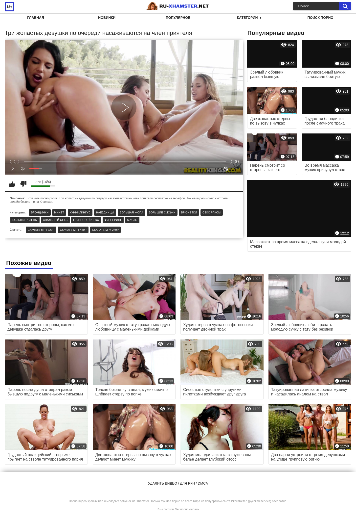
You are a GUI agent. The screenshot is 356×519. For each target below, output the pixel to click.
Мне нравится (12, 184)
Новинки (106, 18)
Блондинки (39, 212)
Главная (35, 18)
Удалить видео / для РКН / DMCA (178, 483)
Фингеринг (113, 219)
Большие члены (25, 219)
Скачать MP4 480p (73, 229)
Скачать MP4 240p (105, 229)
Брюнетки (189, 212)
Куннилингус (80, 212)
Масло (132, 219)
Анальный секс (55, 219)
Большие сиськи (162, 212)
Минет (59, 212)
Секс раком (211, 212)
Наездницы (105, 212)
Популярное (178, 18)
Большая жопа (131, 212)
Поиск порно (321, 18)
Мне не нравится (23, 184)
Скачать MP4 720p (41, 229)
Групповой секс (86, 219)
